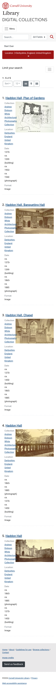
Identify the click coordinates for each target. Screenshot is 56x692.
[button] (28, 54)
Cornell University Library (19, 678)
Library (11, 13)
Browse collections (41, 650)
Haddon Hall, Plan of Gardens (25, 98)
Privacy (34, 678)
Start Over (9, 46)
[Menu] (9, 29)
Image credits (8, 658)
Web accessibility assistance (14, 683)
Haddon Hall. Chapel (19, 315)
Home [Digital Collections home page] (4, 650)
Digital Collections (24, 19)
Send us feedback (13, 664)
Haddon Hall (14, 425)
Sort (7, 83)
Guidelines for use (23, 650)
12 (19, 83)
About (11, 650)
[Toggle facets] (49, 69)
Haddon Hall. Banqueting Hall (25, 205)
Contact (5, 652)
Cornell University (17, 5)
